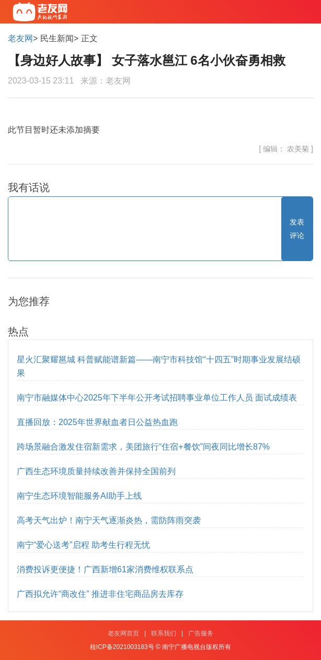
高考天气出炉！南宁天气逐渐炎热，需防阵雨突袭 (109, 520)
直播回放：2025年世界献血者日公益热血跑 (97, 422)
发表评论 (297, 229)
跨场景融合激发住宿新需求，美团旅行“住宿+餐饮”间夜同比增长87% (143, 446)
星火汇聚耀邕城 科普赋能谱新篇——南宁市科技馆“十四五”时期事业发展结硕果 (159, 366)
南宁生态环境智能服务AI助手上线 (79, 495)
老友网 (20, 38)
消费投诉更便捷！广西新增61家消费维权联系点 (105, 569)
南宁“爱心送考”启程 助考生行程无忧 (83, 544)
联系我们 (163, 633)
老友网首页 (123, 633)
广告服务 (200, 633)
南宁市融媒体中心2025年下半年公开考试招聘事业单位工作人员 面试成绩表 (157, 397)
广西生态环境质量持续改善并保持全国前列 (96, 471)
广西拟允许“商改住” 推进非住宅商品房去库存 (100, 594)
